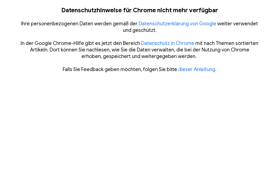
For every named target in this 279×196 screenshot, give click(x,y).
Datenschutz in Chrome (167, 43)
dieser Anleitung (196, 69)
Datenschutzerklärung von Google (177, 24)
